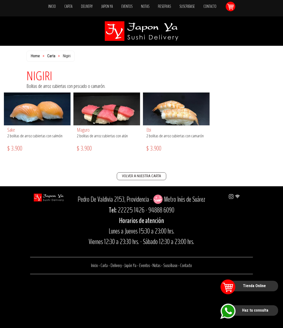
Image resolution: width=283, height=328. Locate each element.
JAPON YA (107, 6)
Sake (11, 130)
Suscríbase (170, 265)
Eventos (144, 265)
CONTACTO (209, 6)
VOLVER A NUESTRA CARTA (141, 176)
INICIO (52, 6)
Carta (51, 56)
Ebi (148, 130)
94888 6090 (161, 210)
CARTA (68, 6)
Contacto (186, 265)
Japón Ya (130, 265)
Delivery (116, 265)
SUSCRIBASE (187, 6)
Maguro (83, 130)
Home (35, 56)
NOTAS (145, 6)
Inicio (94, 265)
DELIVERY (87, 6)
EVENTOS (126, 6)
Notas (156, 265)
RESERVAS (164, 6)
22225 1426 (131, 210)
